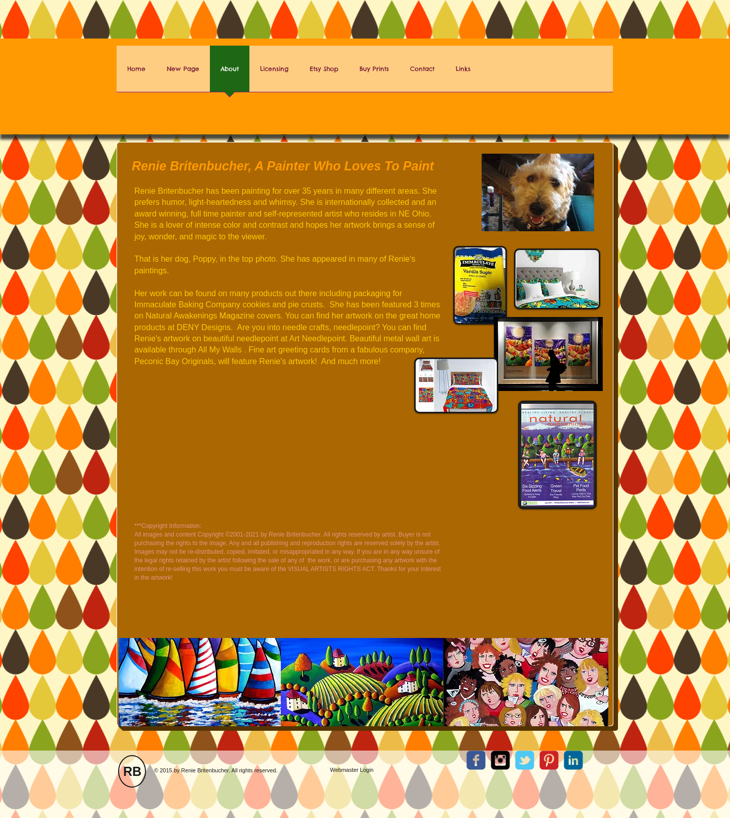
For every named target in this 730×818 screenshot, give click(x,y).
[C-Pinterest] (549, 760)
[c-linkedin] (573, 760)
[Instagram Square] (500, 760)
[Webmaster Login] (352, 770)
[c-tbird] (524, 760)
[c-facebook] (476, 760)
